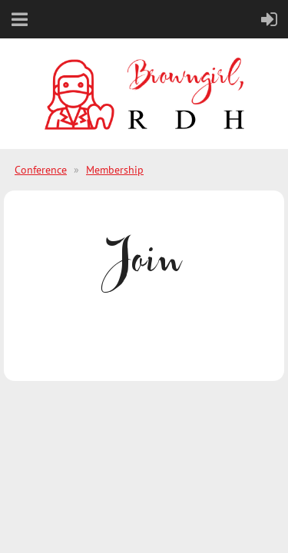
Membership (115, 170)
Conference (41, 170)
